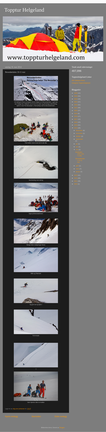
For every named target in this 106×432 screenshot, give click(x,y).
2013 (76, 175)
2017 (76, 119)
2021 (76, 107)
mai (77, 149)
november (79, 133)
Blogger (61, 427)
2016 (76, 122)
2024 (76, 99)
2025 (76, 96)
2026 (76, 93)
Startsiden (36, 416)
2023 (76, 102)
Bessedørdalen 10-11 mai (80, 160)
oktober (78, 136)
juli (77, 144)
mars (78, 169)
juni (77, 147)
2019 (76, 113)
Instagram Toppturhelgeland (81, 83)
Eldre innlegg (61, 416)
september (79, 139)
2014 (76, 128)
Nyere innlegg (11, 416)
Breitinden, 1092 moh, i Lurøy (80, 153)
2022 (76, 105)
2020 (76, 110)
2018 (76, 116)
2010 (76, 184)
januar (78, 171)
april (77, 166)
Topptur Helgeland (24, 10)
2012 (76, 178)
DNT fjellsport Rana (78, 80)
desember (79, 130)
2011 (76, 181)
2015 (76, 125)
